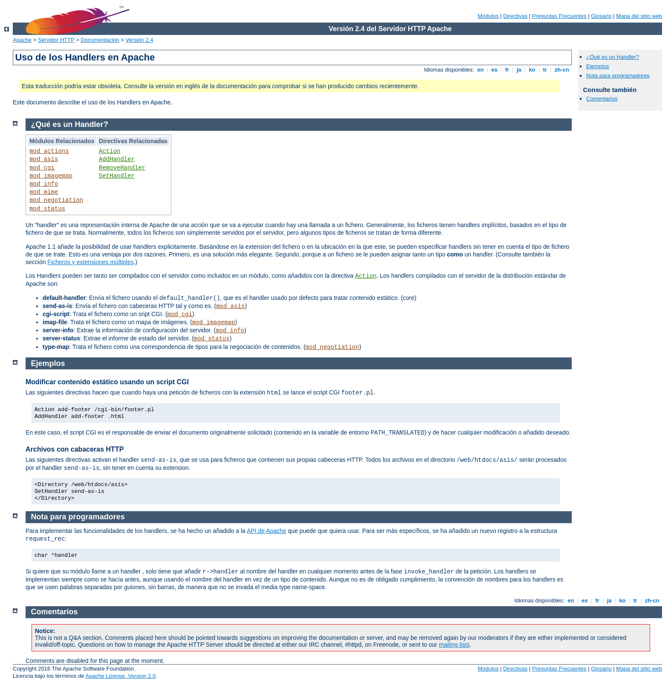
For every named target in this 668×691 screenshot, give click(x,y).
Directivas (515, 16)
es (494, 69)
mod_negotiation (56, 200)
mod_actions (49, 151)
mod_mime (43, 192)
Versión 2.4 (139, 40)
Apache (22, 40)
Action (109, 151)
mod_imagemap (50, 176)
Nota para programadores (618, 75)
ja (519, 69)
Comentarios (602, 98)
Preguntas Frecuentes (559, 16)
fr (507, 69)
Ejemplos (597, 66)
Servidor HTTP (56, 40)
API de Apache (266, 530)
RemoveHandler (122, 167)
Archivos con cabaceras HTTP (75, 449)
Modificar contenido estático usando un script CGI (107, 382)
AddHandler (117, 159)
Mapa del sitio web (639, 16)
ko (532, 69)
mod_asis (43, 159)
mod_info (43, 184)
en (480, 69)
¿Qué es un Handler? (612, 57)
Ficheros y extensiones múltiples (90, 262)
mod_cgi (42, 167)
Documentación (100, 40)
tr (545, 69)
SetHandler (117, 176)
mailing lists (454, 644)
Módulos (488, 16)
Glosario (601, 16)
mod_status (47, 208)
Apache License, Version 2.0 (121, 676)
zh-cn (561, 69)
